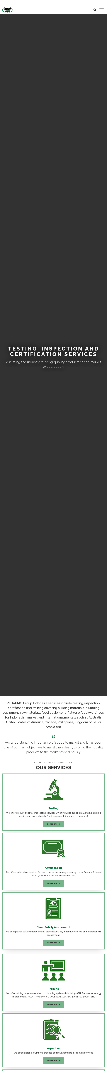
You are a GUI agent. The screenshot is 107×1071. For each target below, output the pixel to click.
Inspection (53, 1048)
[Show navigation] (102, 10)
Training (53, 988)
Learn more (53, 824)
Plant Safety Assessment (53, 927)
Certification (53, 867)
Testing (53, 808)
